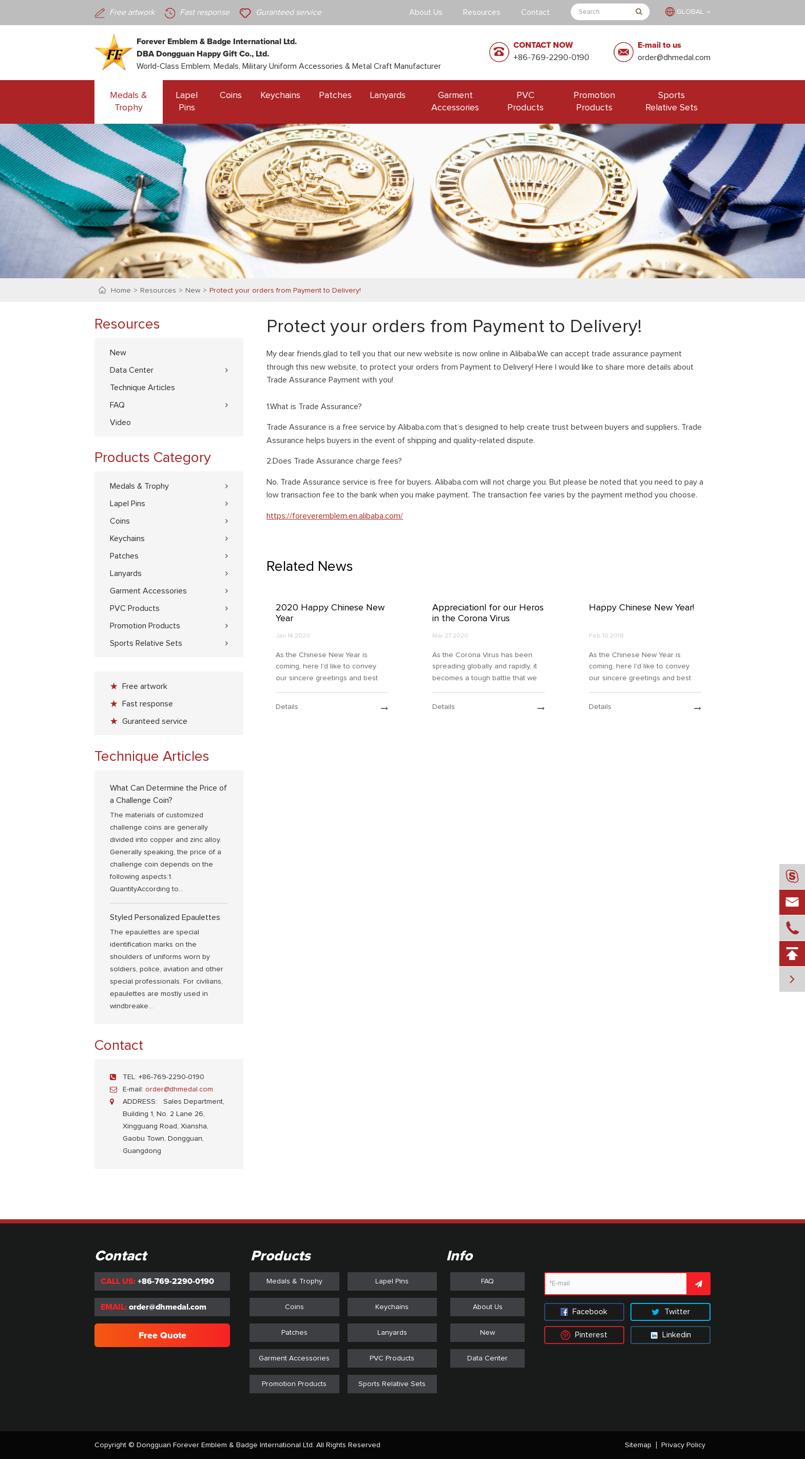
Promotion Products (594, 101)
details (332, 707)
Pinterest (584, 1335)
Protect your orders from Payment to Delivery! (285, 290)
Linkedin (670, 1335)
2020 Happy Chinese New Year (330, 613)
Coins (231, 95)
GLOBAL (690, 11)
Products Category (152, 458)
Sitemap (638, 1445)
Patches (335, 95)
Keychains (280, 95)
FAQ (117, 405)
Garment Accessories (455, 101)
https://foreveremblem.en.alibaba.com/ (334, 516)
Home (121, 290)
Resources (482, 12)
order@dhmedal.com (674, 57)
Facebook (584, 1312)
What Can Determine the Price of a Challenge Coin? (168, 794)
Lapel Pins (187, 101)
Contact (535, 12)
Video (120, 422)
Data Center (132, 370)
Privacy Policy (683, 1445)
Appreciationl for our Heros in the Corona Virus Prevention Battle (488, 614)
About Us (426, 12)
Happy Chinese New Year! (641, 607)
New (192, 290)
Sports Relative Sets (671, 101)
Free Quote (162, 1335)
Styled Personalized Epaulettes (165, 917)
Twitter (670, 1312)
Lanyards (388, 95)
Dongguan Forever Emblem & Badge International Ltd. (225, 1445)
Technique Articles (142, 387)
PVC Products (525, 101)
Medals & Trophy (128, 101)
